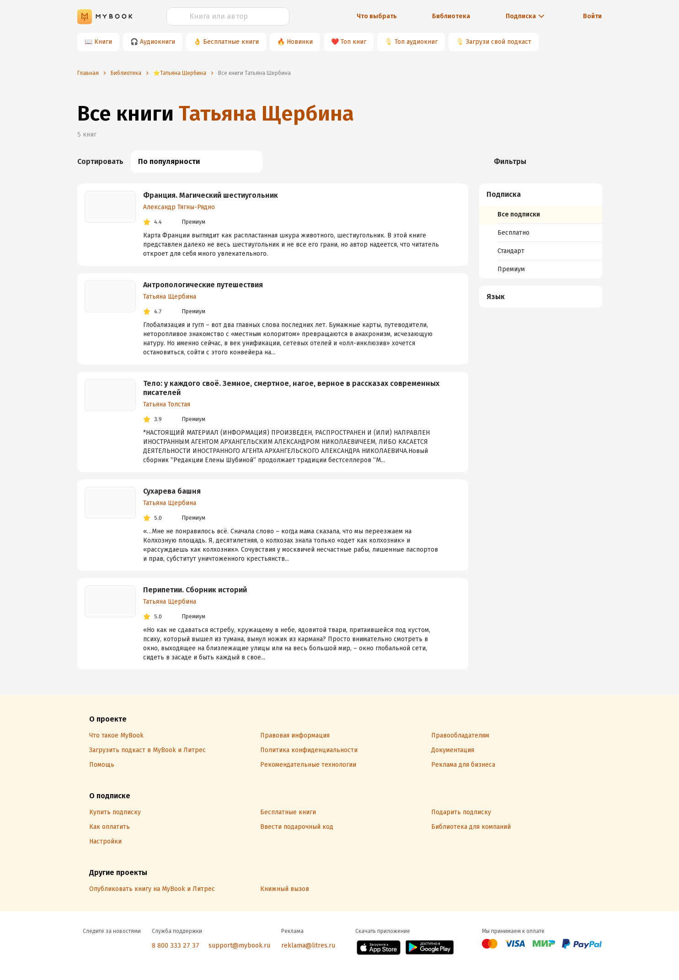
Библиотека (451, 16)
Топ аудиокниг (416, 42)
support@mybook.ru (239, 945)
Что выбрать (377, 16)
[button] (541, 194)
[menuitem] (540, 231)
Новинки (300, 42)
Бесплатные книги (231, 42)
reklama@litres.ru (308, 945)
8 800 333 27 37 (175, 945)
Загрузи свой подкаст (498, 42)
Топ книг (353, 42)
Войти (592, 16)
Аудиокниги (157, 42)
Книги (103, 42)
